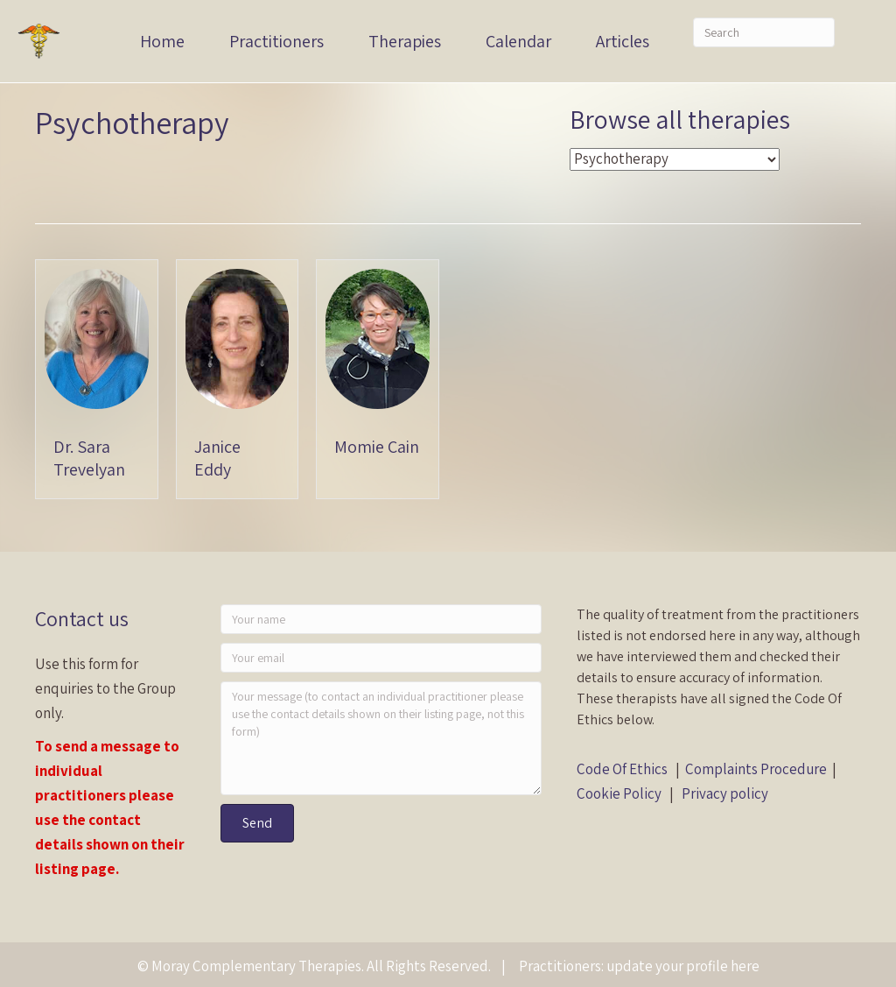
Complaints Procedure (756, 769)
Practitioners (276, 41)
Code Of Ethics (622, 769)
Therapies (404, 41)
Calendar (518, 41)
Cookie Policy (619, 793)
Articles (622, 41)
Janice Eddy (217, 458)
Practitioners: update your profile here (639, 966)
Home (162, 41)
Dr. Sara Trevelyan (89, 458)
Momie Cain (376, 446)
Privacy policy (725, 793)
